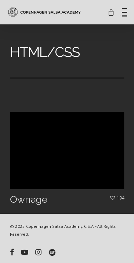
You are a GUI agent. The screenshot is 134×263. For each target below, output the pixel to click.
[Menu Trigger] (124, 12)
